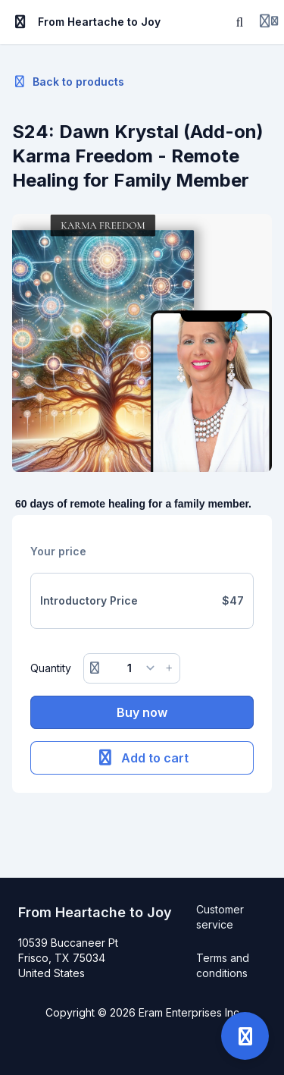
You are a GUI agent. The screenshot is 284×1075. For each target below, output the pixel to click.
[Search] (240, 22)
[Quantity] (132, 668)
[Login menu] (269, 22)
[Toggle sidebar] (20, 22)
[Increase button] (168, 668)
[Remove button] (94, 668)
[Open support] (245, 1036)
